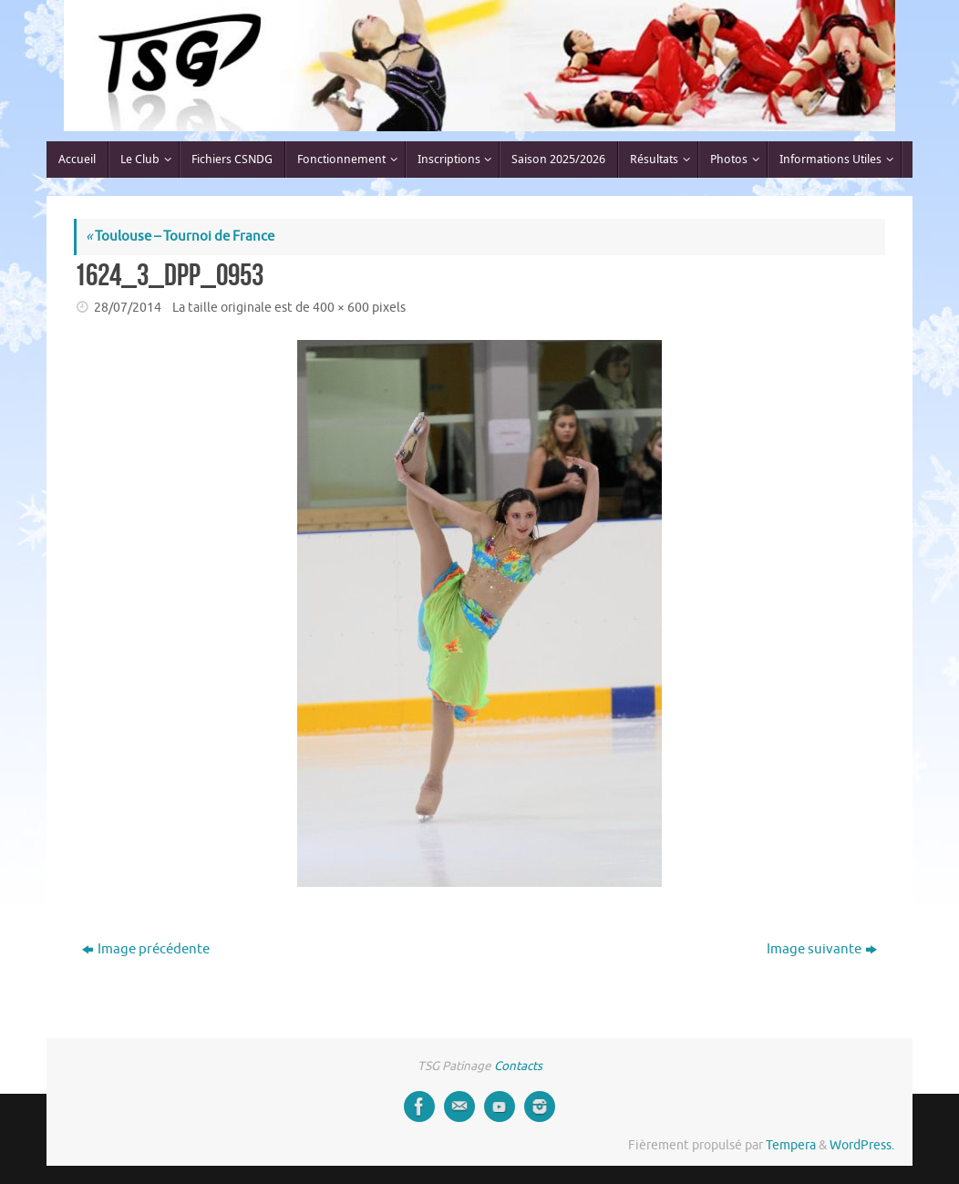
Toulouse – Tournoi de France (180, 236)
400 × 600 (341, 307)
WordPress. (862, 1145)
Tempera (791, 1145)
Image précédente (146, 949)
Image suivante (822, 949)
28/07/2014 (127, 307)
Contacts (518, 1066)
